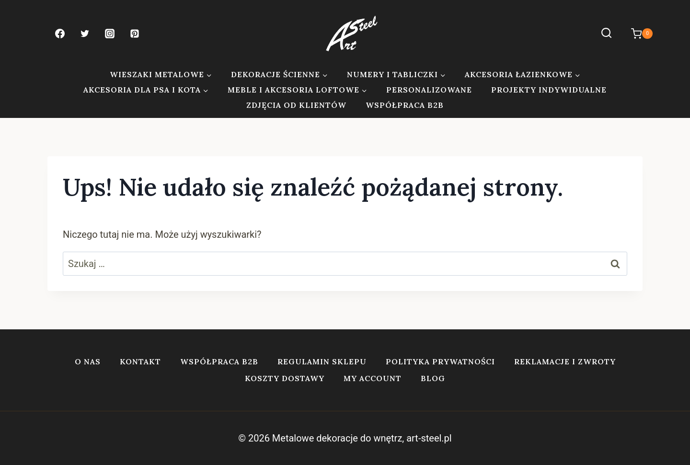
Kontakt (140, 361)
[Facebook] (59, 33)
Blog (433, 378)
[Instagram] (109, 33)
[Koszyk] (637, 33)
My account (373, 378)
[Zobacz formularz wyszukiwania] (606, 33)
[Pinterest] (134, 33)
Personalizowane (429, 89)
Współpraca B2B (405, 105)
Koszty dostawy (284, 378)
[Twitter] (84, 33)
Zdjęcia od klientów (296, 105)
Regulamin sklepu (322, 361)
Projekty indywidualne (549, 89)
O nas (88, 361)
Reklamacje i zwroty (565, 361)
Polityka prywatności (440, 361)
